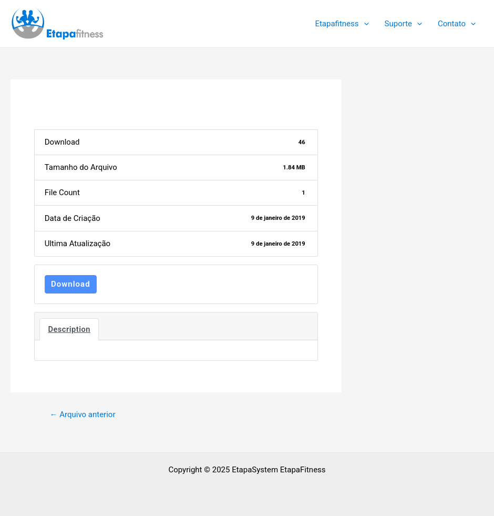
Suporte (403, 24)
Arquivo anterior (82, 415)
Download (70, 284)
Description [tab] (69, 329)
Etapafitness (341, 24)
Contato (457, 24)
